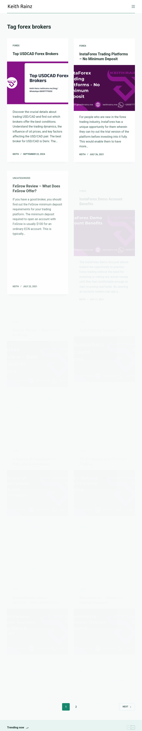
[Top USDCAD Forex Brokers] (37, 83)
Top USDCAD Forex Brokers (35, 54)
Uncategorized (21, 184)
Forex (16, 45)
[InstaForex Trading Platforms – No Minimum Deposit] (104, 88)
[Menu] (133, 6)
